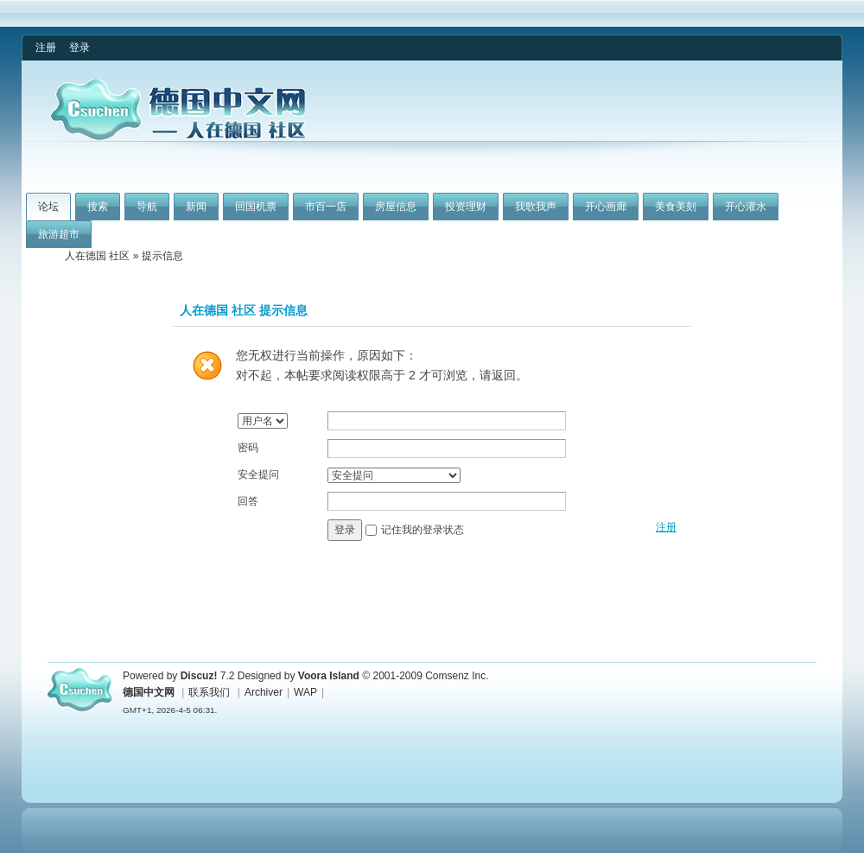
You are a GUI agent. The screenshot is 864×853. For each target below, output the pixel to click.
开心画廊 (605, 207)
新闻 (196, 207)
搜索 (97, 207)
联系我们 (209, 692)
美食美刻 (675, 207)
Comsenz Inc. (456, 676)
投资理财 (465, 207)
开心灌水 (745, 207)
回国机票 (255, 207)
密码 (248, 448)
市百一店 (325, 207)
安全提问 (258, 474)
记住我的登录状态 (422, 530)
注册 (45, 47)
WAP (305, 692)
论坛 (48, 207)
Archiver (264, 692)
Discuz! (199, 676)
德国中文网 (149, 692)
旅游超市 (58, 234)
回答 (248, 501)
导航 (147, 207)
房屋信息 (395, 207)
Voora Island (328, 676)
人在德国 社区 (97, 256)
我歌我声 (535, 207)
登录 (79, 47)
